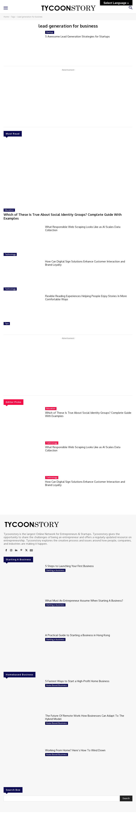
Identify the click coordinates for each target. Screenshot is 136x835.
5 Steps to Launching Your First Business (69, 566)
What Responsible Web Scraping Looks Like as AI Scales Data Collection (82, 228)
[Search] (126, 798)
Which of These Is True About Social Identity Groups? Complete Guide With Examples (63, 216)
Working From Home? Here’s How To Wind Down (75, 750)
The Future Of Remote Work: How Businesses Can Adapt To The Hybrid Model (84, 717)
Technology (10, 254)
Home (6, 16)
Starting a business (55, 570)
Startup (49, 32)
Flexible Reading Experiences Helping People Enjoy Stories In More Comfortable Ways (86, 297)
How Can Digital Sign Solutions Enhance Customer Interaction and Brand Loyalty (85, 263)
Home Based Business (56, 685)
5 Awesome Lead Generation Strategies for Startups (77, 36)
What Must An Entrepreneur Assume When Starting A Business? (84, 600)
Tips (7, 323)
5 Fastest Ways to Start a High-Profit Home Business (77, 681)
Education (9, 210)
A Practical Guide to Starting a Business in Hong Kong (77, 635)
